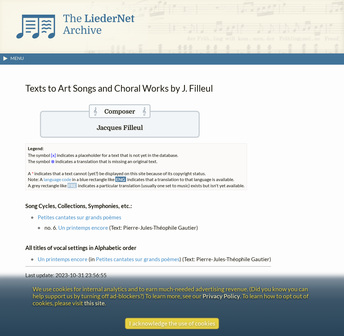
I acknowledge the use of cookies (172, 323)
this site (94, 302)
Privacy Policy (221, 295)
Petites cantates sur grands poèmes (79, 217)
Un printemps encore (83, 227)
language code (57, 179)
